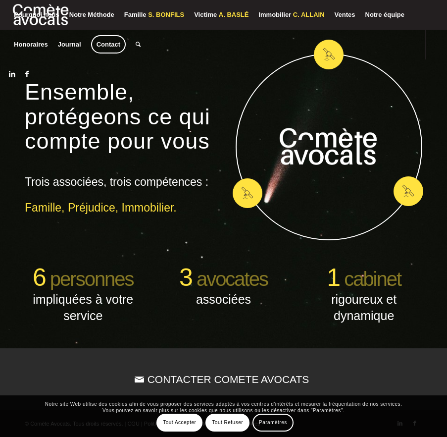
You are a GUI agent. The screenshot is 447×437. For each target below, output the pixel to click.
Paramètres (273, 422)
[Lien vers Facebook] (26, 73)
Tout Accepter (179, 422)
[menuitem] (36, 15)
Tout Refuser (227, 422)
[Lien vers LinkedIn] (11, 73)
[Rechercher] (138, 44)
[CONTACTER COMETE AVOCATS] (223, 379)
